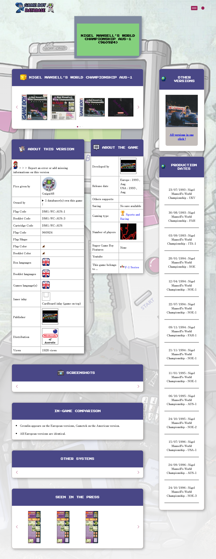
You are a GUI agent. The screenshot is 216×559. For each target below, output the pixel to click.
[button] (138, 107)
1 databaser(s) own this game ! (62, 202)
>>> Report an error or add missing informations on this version (40, 170)
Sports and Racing (130, 216)
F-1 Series (129, 267)
